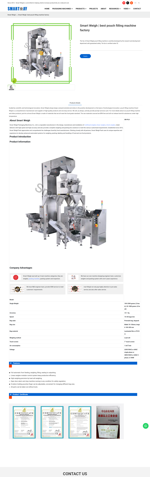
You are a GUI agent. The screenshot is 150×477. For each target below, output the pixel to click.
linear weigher (101, 125)
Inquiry (85, 56)
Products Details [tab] (75, 103)
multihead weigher (90, 125)
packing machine (34, 279)
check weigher (110, 125)
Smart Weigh (12, 15)
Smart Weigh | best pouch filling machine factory (33, 15)
